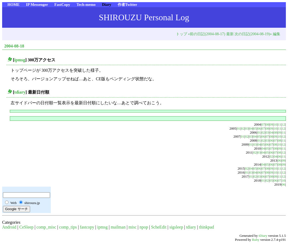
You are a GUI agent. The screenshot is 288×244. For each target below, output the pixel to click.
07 (263, 124)
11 (279, 124)
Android (9, 227)
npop (143, 227)
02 (243, 128)
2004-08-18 (14, 46)
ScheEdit (158, 227)
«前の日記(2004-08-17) (206, 34)
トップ (181, 34)
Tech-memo (85, 4)
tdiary (20, 92)
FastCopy (62, 4)
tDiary (263, 236)
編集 (276, 34)
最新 (230, 34)
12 (283, 124)
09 (271, 124)
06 (259, 128)
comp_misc (46, 227)
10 (275, 124)
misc (133, 227)
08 (267, 124)
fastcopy (87, 227)
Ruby (256, 240)
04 (251, 128)
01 (238, 128)
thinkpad (206, 227)
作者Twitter (127, 4)
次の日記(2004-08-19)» (253, 34)
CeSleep (26, 227)
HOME (13, 4)
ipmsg (19, 60)
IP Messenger (37, 4)
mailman (118, 227)
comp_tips (68, 227)
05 (255, 128)
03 (247, 128)
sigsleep (176, 227)
